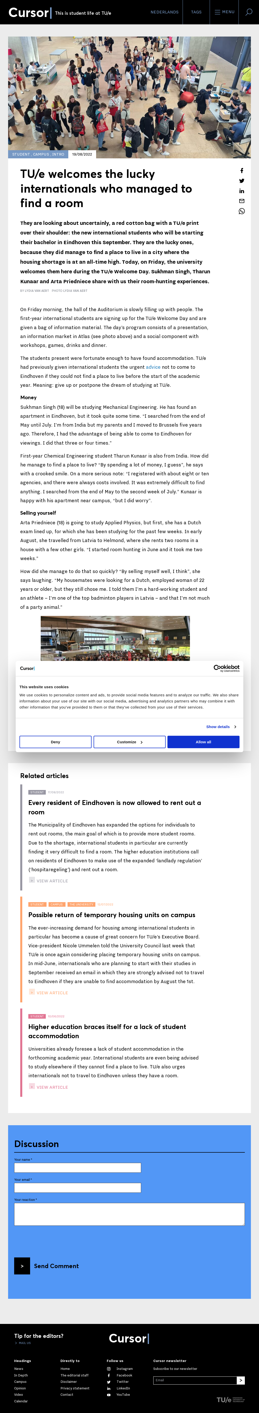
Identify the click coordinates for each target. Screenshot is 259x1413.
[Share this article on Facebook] (242, 170)
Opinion (20, 1388)
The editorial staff (74, 1375)
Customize (129, 742)
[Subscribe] (241, 1380)
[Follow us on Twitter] (118, 1382)
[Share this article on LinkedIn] (242, 191)
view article (52, 881)
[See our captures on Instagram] (120, 1369)
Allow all (203, 742)
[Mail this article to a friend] (242, 201)
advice (153, 367)
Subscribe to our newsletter (175, 1369)
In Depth (21, 1375)
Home (65, 1369)
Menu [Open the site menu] (224, 12)
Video (18, 1395)
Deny (55, 742)
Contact (66, 1395)
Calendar (21, 1401)
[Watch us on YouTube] (118, 1395)
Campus (20, 1382)
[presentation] (52, 1240)
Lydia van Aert (75, 291)
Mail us (24, 1343)
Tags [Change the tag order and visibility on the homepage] (196, 12)
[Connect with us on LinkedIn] (118, 1388)
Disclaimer (68, 1382)
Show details (218, 727)
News (18, 1369)
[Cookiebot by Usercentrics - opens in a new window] (217, 668)
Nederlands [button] (164, 12)
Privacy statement (75, 1388)
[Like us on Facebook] (119, 1375)
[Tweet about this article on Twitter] (242, 181)
